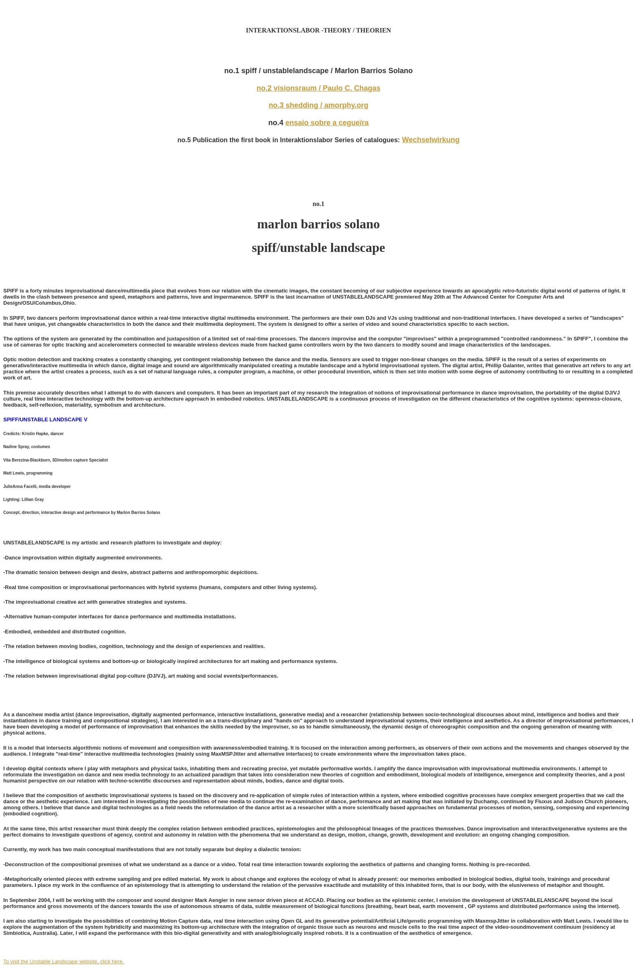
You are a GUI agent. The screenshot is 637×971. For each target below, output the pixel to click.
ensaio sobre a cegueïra (326, 123)
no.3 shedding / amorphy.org (318, 105)
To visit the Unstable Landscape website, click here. (63, 961)
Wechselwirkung (430, 140)
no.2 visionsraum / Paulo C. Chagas (318, 88)
